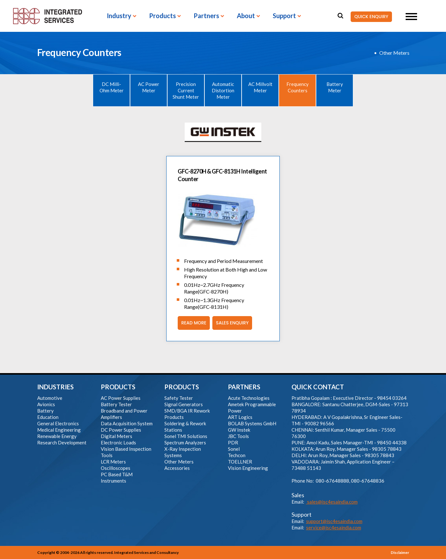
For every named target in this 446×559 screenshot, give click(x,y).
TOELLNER (240, 461)
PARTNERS (244, 387)
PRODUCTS (118, 387)
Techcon (236, 455)
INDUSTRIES (55, 387)
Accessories (177, 468)
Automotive (49, 398)
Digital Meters (116, 436)
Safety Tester (178, 398)
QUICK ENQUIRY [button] (369, 17)
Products (162, 15)
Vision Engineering (248, 468)
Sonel (234, 449)
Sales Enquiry (230, 322)
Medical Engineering (59, 430)
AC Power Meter (148, 87)
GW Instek (239, 430)
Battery (45, 411)
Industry (119, 15)
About (246, 15)
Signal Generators (183, 404)
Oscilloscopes (115, 468)
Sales (298, 495)
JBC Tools (238, 436)
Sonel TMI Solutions (185, 436)
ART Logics (240, 417)
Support (284, 15)
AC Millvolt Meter (260, 87)
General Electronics (58, 423)
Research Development (61, 442)
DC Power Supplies (121, 430)
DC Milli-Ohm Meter (111, 87)
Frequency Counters (297, 87)
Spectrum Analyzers (185, 442)
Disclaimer (400, 552)
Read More (192, 322)
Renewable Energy (57, 436)
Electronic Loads (118, 442)
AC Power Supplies (121, 398)
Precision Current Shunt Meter (186, 90)
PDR (233, 442)
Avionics (46, 404)
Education (47, 417)
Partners (206, 15)
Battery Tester (116, 404)
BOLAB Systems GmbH (252, 423)
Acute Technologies (249, 398)
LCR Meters (113, 461)
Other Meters (394, 53)
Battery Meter (334, 87)
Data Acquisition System (127, 423)
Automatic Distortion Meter (223, 90)
